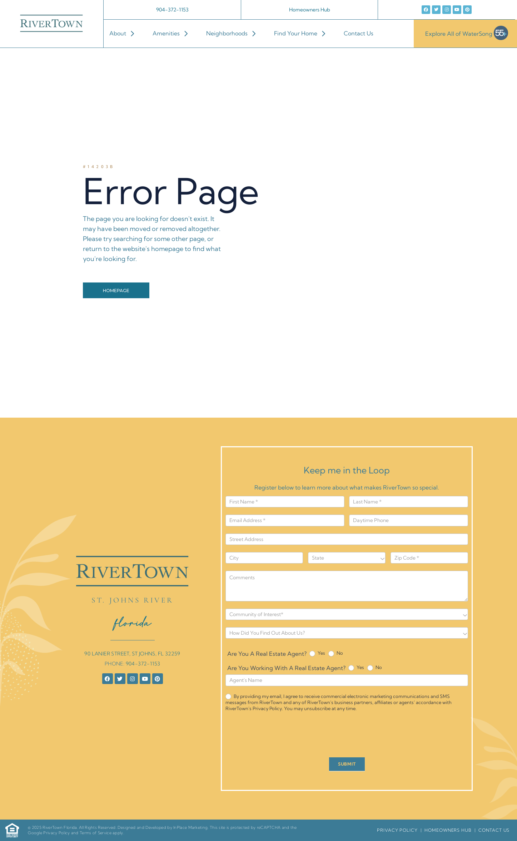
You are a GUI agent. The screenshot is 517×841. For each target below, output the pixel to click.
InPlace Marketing (190, 827)
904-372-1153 (172, 9)
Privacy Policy (56, 832)
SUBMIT (347, 764)
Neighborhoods (234, 33)
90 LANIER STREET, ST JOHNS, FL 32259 (132, 653)
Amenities (174, 33)
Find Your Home (303, 33)
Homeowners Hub (309, 9)
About (125, 33)
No (335, 653)
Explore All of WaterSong (466, 33)
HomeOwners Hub (448, 830)
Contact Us (358, 33)
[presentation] (279, 736)
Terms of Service (95, 832)
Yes (317, 653)
